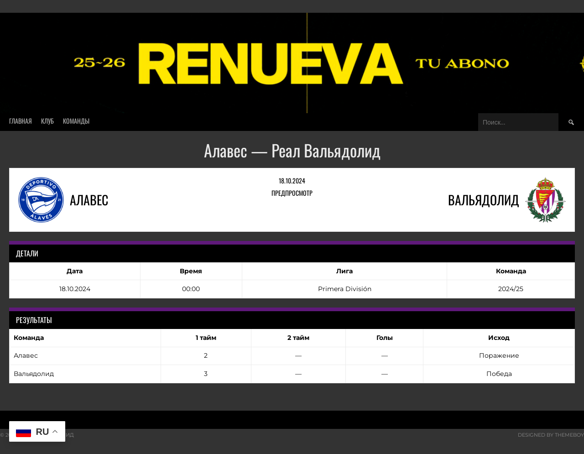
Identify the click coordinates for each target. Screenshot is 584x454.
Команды (76, 120)
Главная (20, 120)
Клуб (47, 120)
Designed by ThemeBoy (551, 435)
